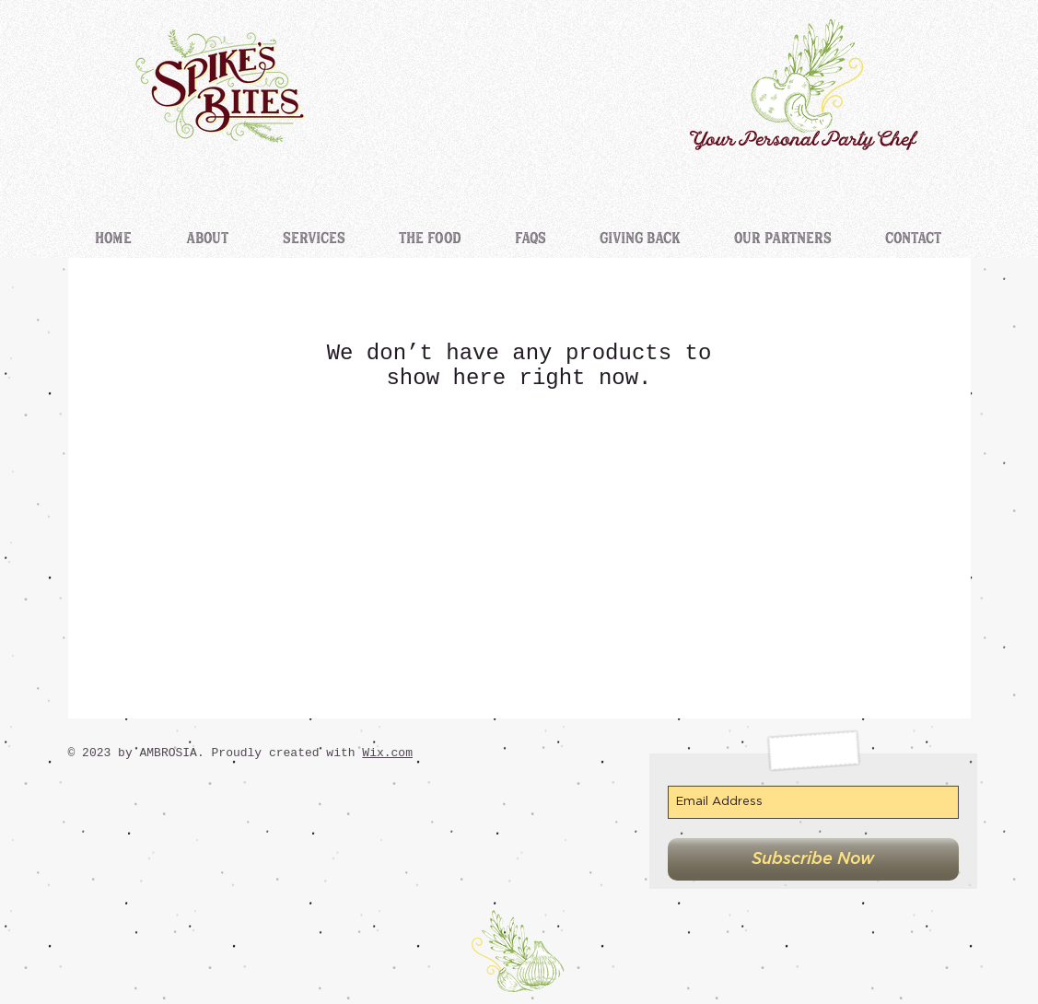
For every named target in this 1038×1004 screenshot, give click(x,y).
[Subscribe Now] (813, 859)
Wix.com (387, 753)
